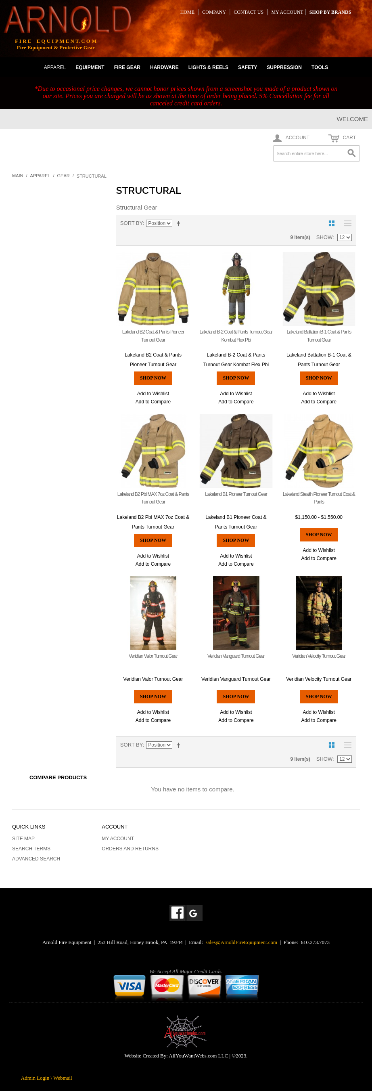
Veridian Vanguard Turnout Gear (236, 656)
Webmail (62, 1078)
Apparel (40, 175)
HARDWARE (164, 67)
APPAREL (55, 67)
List (346, 223)
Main (17, 175)
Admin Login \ (37, 1078)
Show (324, 237)
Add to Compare (153, 402)
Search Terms (31, 849)
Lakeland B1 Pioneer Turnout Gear (236, 494)
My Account (118, 838)
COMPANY (214, 12)
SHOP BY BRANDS (330, 12)
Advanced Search (36, 859)
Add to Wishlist (153, 394)
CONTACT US (248, 12)
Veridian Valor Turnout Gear (153, 656)
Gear (63, 175)
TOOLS (319, 67)
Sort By (131, 223)
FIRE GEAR (127, 67)
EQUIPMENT (89, 67)
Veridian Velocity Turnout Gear (318, 656)
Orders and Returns (130, 849)
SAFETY (247, 67)
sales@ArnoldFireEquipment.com (242, 942)
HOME (187, 12)
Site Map (23, 838)
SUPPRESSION (284, 67)
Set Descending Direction (180, 223)
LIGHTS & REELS (208, 67)
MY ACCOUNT (287, 12)
